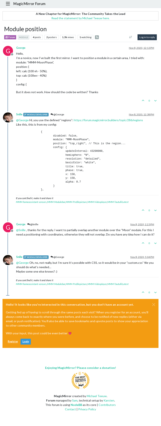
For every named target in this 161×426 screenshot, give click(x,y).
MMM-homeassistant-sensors (31, 201)
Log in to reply (147, 37)
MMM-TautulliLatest (118, 201)
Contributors (107, 405)
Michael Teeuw (97, 396)
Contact (70, 409)
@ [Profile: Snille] (21, 230)
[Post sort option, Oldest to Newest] (130, 37)
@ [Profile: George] (22, 120)
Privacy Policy (87, 409)
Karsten (109, 400)
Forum (10, 37)
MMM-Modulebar (56, 201)
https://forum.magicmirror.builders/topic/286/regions (108, 120)
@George (57, 114)
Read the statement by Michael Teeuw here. (80, 18)
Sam (75, 400)
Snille (19, 114)
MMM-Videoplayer (97, 201)
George (20, 47)
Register (13, 341)
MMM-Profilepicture (76, 201)
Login (25, 341)
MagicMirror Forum (29, 3)
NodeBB (76, 405)
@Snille (32, 224)
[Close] (153, 304)
